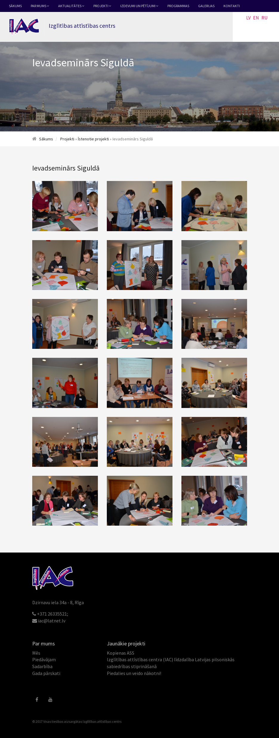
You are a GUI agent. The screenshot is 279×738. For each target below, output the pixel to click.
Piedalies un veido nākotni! (134, 673)
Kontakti (231, 6)
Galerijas (206, 6)
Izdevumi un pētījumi (139, 6)
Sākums (15, 6)
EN (256, 18)
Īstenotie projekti (93, 139)
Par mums (40, 6)
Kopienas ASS (120, 653)
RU (264, 18)
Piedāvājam (44, 659)
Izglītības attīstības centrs (102, 721)
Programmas (178, 6)
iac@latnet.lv (51, 621)
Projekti (102, 6)
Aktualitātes (71, 6)
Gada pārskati (46, 673)
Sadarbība (42, 666)
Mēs (36, 653)
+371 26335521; (52, 614)
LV (248, 18)
